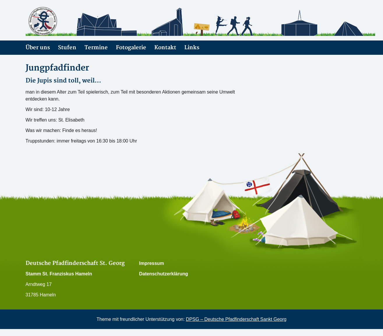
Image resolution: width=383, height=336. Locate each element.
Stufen (67, 47)
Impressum (151, 263)
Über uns (38, 47)
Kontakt (165, 47)
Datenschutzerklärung (163, 273)
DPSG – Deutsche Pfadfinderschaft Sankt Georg (236, 319)
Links (191, 47)
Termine (96, 47)
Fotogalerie (131, 47)
